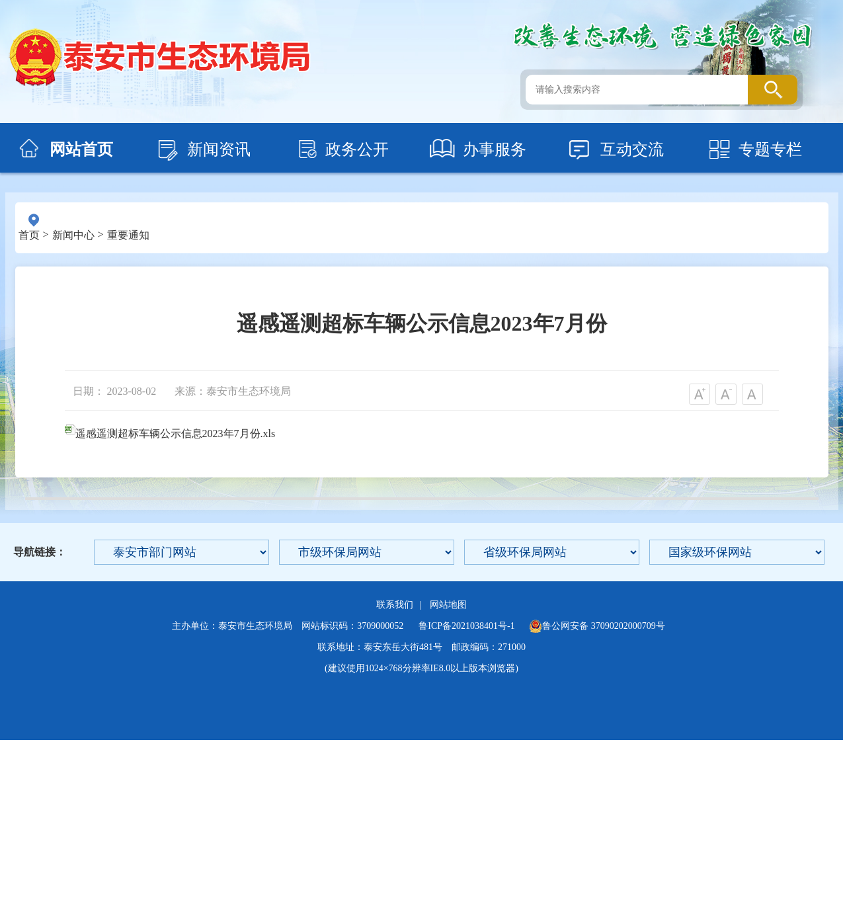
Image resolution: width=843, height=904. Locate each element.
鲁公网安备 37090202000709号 (597, 626)
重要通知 (128, 235)
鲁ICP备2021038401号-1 (466, 626)
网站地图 (448, 605)
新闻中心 (73, 235)
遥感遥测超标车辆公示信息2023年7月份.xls (170, 433)
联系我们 (394, 605)
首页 (29, 235)
